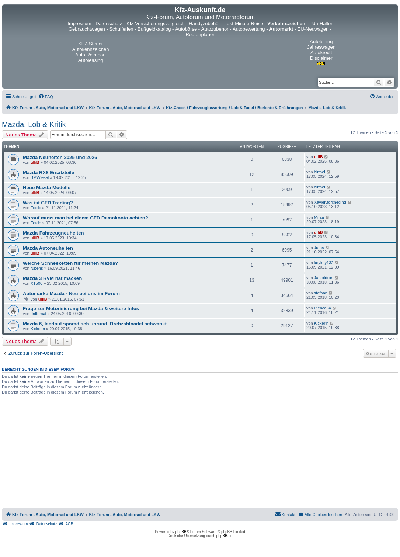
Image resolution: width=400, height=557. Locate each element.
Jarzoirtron (323, 278)
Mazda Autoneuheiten (48, 248)
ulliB (35, 162)
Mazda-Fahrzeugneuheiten (53, 233)
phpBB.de (224, 536)
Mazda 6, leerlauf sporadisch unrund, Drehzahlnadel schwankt (95, 323)
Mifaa (319, 217)
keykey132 (324, 262)
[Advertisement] (200, 452)
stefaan (320, 293)
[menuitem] (45, 96)
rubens (37, 268)
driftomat (38, 313)
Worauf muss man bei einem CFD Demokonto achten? (85, 218)
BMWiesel (40, 177)
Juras (319, 247)
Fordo (36, 207)
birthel (319, 172)
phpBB (181, 532)
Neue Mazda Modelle (46, 187)
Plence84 (322, 308)
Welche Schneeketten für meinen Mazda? (70, 263)
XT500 (36, 283)
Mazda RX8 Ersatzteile (48, 172)
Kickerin (38, 328)
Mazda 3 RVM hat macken (52, 278)
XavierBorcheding (330, 202)
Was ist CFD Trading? (48, 202)
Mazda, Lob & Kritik (34, 124)
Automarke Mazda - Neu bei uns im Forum (71, 293)
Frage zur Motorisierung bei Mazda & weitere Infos (81, 308)
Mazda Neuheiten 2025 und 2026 (60, 157)
